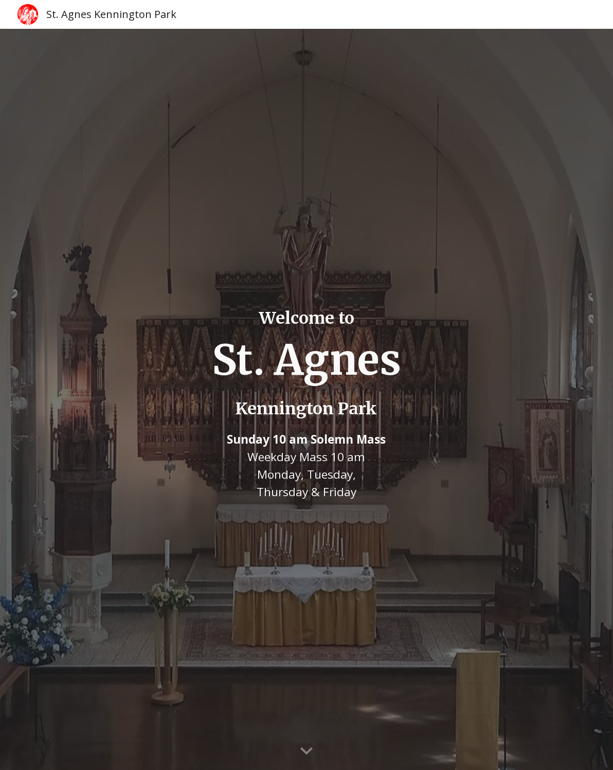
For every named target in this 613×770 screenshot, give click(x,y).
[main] (306, 399)
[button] (306, 751)
